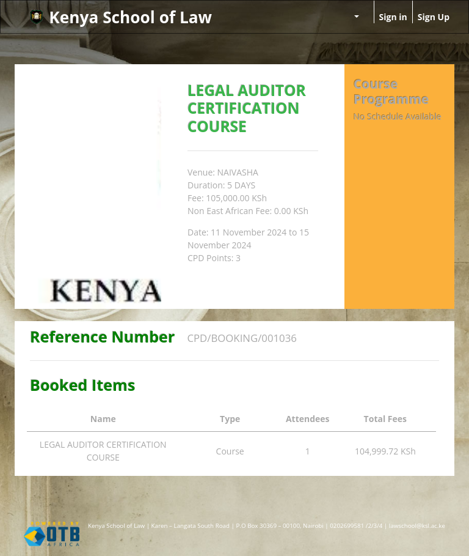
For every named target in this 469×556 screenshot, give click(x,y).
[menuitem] (322, 10)
